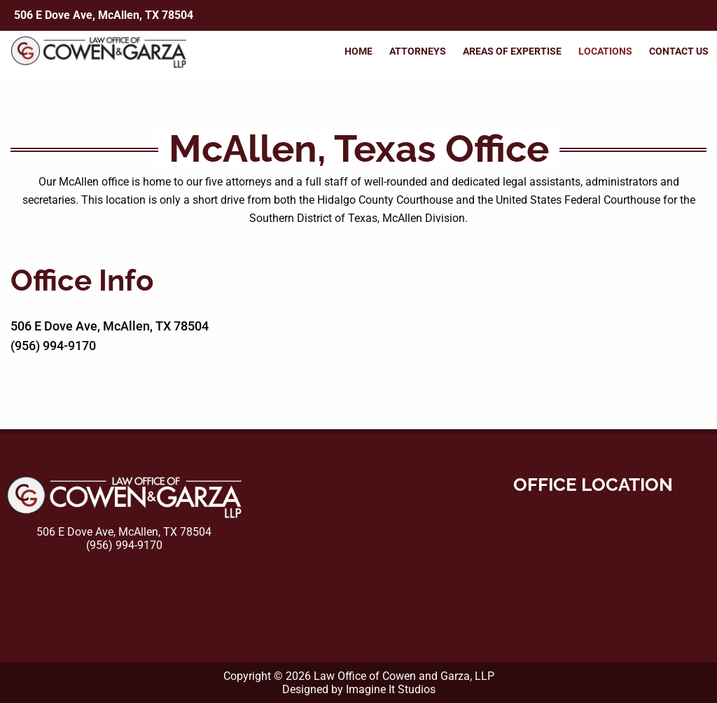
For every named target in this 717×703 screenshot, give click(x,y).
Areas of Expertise (512, 51)
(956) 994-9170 (53, 346)
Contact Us (679, 51)
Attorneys (417, 51)
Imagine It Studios (391, 689)
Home (358, 51)
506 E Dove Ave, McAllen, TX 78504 (103, 15)
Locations (605, 51)
